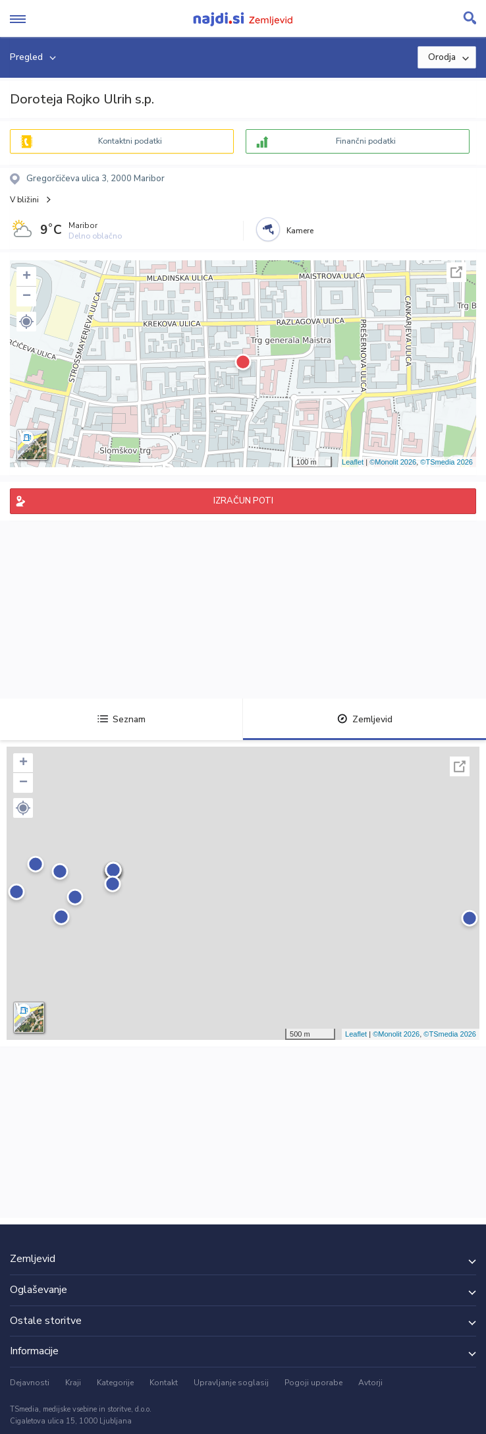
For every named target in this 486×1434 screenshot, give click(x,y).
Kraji (73, 1382)
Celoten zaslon (456, 272)
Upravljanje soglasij (231, 1382)
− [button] (26, 296)
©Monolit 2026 (392, 462)
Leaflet (353, 462)
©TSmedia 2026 (446, 462)
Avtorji (370, 1382)
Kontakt (163, 1382)
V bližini (24, 199)
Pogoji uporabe (313, 1382)
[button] (26, 321)
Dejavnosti (29, 1382)
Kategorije (115, 1382)
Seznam (121, 719)
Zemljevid (364, 719)
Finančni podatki (366, 141)
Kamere (299, 230)
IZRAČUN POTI (243, 501)
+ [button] (26, 277)
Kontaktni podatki (130, 141)
